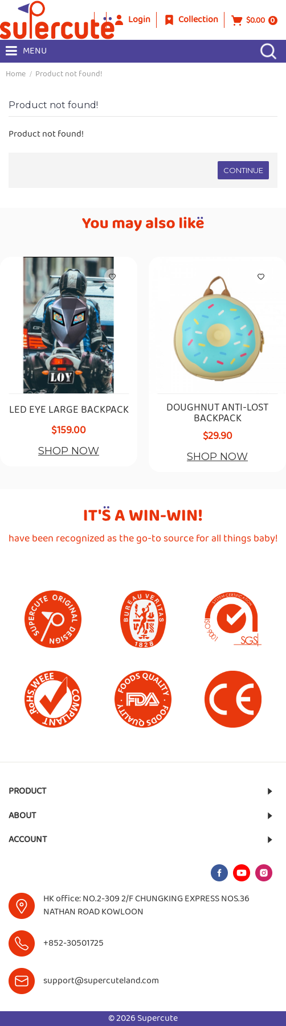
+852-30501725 (73, 943)
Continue (243, 170)
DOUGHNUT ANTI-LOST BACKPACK (217, 414)
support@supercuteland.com (101, 981)
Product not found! (69, 74)
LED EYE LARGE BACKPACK (69, 410)
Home (16, 74)
